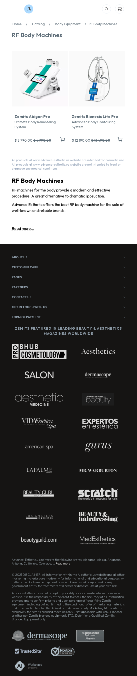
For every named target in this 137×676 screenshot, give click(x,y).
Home (21, 24)
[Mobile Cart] (119, 8)
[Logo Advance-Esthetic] (28, 8)
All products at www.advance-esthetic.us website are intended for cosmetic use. (68, 160)
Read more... (23, 228)
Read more (63, 563)
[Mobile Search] (106, 8)
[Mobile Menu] (18, 8)
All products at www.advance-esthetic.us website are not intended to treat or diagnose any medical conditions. (66, 166)
